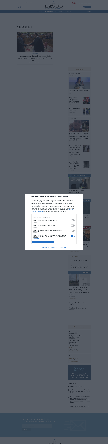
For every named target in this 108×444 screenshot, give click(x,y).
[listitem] (54, 217)
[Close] (80, 196)
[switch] (73, 220)
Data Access (54, 247)
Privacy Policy (62, 247)
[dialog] (54, 222)
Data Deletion (45, 247)
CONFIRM (43, 242)
